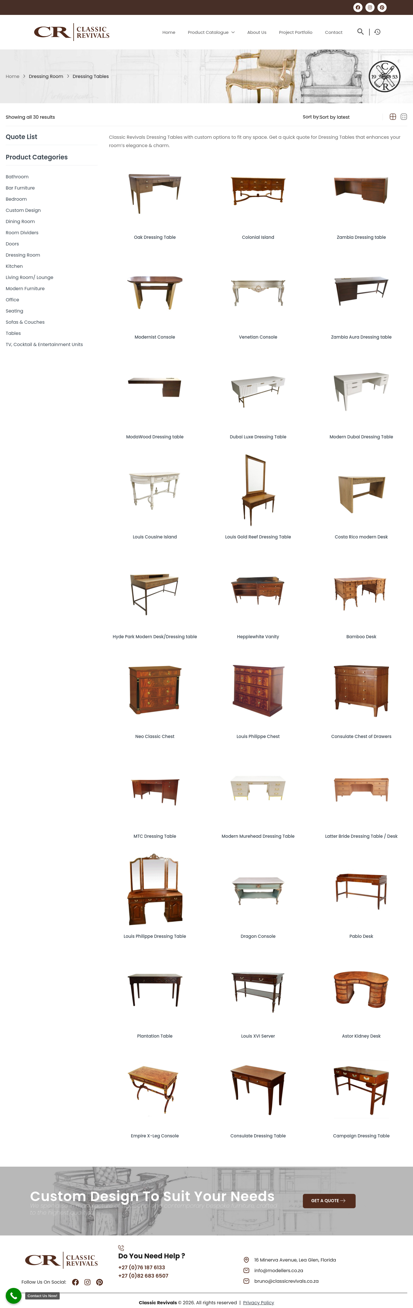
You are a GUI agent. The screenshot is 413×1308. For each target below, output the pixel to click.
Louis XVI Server (258, 1029)
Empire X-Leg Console (154, 1128)
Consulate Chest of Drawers (361, 731)
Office (12, 299)
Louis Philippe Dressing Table (155, 930)
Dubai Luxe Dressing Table (258, 433)
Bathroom (17, 176)
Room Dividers (22, 232)
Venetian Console (258, 334)
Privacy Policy (258, 1297)
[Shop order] (348, 117)
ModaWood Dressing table (154, 433)
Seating (14, 311)
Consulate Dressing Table (258, 1128)
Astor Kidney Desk (361, 1029)
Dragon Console (258, 930)
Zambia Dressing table (361, 235)
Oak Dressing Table (155, 235)
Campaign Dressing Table (361, 1128)
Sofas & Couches (25, 322)
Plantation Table (155, 1029)
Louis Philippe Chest (258, 731)
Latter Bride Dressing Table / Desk (361, 830)
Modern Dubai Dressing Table (361, 433)
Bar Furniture (20, 188)
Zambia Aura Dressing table (361, 334)
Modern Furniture (25, 288)
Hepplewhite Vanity (258, 632)
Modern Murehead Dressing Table (258, 830)
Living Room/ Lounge (29, 277)
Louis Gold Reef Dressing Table (258, 533)
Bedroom (16, 199)
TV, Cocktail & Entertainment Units (44, 344)
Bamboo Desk (361, 632)
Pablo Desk (361, 930)
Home (13, 76)
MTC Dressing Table (155, 830)
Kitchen (14, 266)
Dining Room (20, 221)
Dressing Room (46, 76)
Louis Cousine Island (154, 533)
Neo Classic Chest (155, 731)
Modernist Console (154, 334)
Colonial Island (258, 235)
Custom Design (23, 210)
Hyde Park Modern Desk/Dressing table (155, 632)
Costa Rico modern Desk (361, 533)
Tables (13, 333)
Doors (12, 244)
